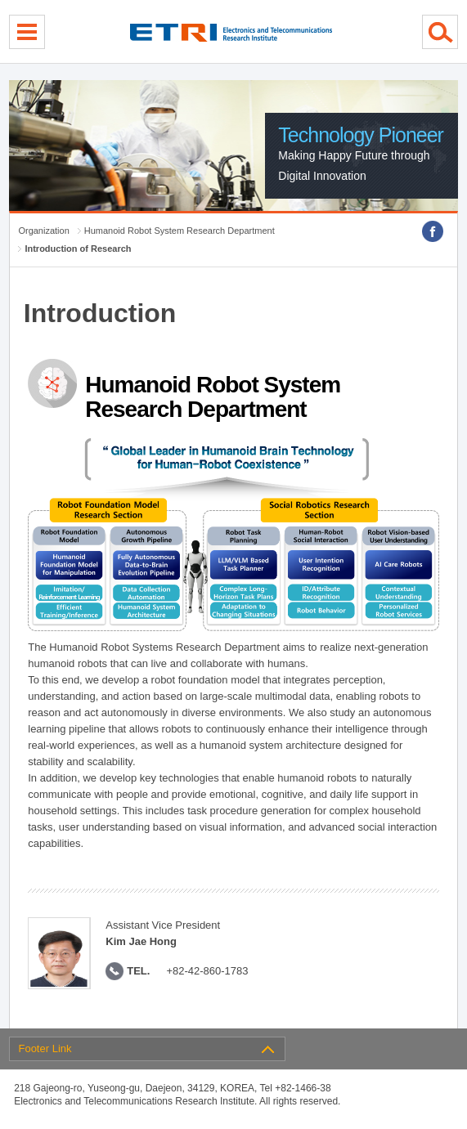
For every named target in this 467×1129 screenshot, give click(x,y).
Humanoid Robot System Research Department (179, 230)
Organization (43, 230)
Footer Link (44, 1048)
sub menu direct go (0, 0)
